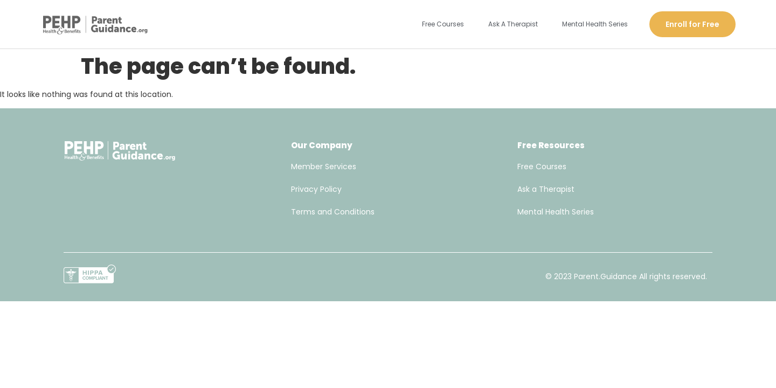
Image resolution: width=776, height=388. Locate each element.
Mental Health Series (595, 24)
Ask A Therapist (513, 24)
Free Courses (443, 24)
